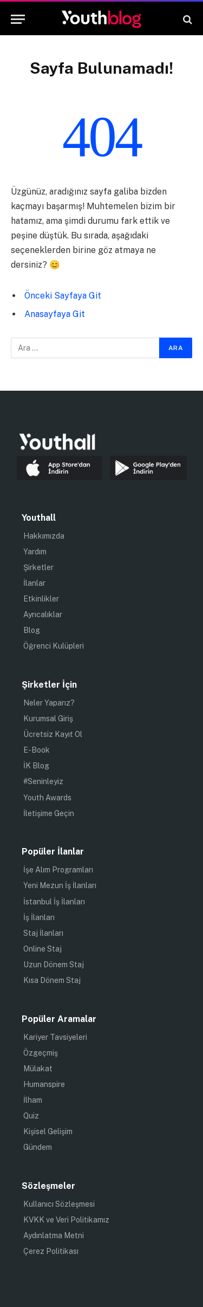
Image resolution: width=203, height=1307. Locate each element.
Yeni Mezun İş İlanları (59, 885)
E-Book (36, 750)
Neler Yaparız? (49, 702)
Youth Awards (47, 797)
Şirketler (38, 567)
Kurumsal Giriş (48, 718)
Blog (31, 630)
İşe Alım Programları (58, 869)
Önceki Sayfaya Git (62, 295)
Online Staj (42, 948)
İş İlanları (39, 917)
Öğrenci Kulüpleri (53, 646)
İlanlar (34, 583)
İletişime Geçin (48, 813)
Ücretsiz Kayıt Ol (52, 734)
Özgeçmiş (40, 1053)
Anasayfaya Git (54, 314)
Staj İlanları (43, 933)
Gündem (37, 1147)
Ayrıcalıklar (42, 614)
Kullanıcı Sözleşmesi (59, 1204)
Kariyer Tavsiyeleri (55, 1037)
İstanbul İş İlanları (54, 901)
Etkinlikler (41, 598)
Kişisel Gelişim (48, 1131)
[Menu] (18, 19)
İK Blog (36, 765)
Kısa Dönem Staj (52, 980)
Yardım (35, 551)
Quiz (31, 1115)
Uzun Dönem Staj (53, 964)
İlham (32, 1100)
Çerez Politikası (50, 1251)
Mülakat (38, 1068)
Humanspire (44, 1084)
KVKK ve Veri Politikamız (66, 1219)
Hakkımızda (43, 536)
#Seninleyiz (43, 781)
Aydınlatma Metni (53, 1235)
